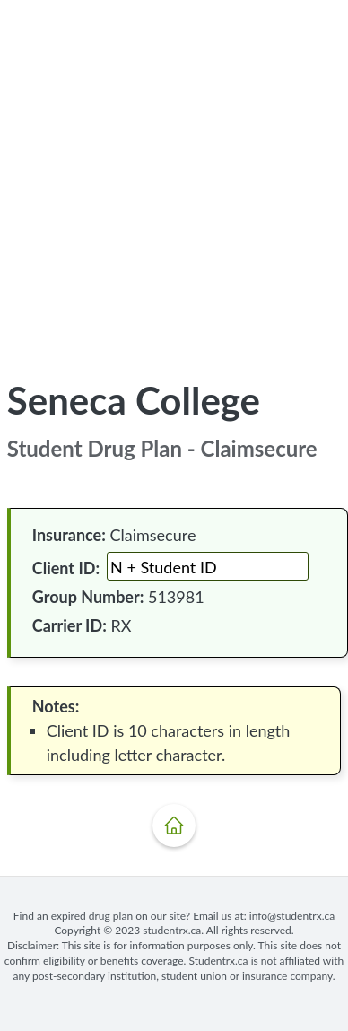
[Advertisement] (174, 175)
